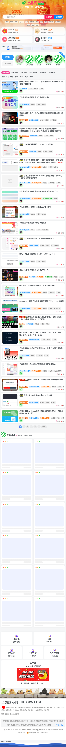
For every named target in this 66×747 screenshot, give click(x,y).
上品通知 (23, 88)
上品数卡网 (24, 721)
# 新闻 (38, 230)
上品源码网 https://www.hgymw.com (31, 730)
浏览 (21, 77)
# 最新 (33, 104)
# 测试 (41, 136)
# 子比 (58, 183)
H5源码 (32, 277)
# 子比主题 (53, 120)
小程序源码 (33, 73)
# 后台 (44, 104)
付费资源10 (24, 151)
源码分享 (43, 73)
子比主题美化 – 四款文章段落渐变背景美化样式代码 (38, 191)
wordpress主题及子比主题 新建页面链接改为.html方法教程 (41, 301)
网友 (28, 25)
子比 (26, 22)
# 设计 (48, 324)
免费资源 (22, 324)
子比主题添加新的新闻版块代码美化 (32, 223)
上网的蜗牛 (39, 725)
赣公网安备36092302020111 (37, 733)
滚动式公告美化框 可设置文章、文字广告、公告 (37, 254)
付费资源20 (24, 418)
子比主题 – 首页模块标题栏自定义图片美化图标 (37, 286)
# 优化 (56, 167)
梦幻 (46, 22)
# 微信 (47, 120)
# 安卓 (30, 88)
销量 (16, 77)
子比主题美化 (24, 104)
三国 (41, 22)
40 (35, 427)
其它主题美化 (36, 198)
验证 (37, 22)
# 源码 (33, 214)
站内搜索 (59, 17)
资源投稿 (49, 17)
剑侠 (37, 25)
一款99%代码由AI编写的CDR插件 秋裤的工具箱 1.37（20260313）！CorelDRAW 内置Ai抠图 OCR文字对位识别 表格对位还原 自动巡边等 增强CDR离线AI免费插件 (41, 131)
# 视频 (45, 183)
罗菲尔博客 (47, 725)
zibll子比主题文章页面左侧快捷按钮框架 (36, 239)
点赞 (26, 77)
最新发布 (5, 73)
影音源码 (40, 277)
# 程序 (46, 136)
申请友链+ (60, 725)
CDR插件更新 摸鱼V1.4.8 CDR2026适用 (36, 144)
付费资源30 (24, 339)
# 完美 (54, 339)
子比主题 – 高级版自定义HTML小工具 (35, 395)
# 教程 (52, 136)
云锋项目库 (23, 725)
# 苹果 (36, 88)
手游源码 (23, 73)
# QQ (41, 120)
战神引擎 (32, 22)
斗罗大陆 (51, 22)
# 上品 (44, 214)
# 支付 (44, 261)
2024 (7, 22)
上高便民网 (15, 725)
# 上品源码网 (55, 245)
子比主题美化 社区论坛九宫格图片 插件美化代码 (37, 364)
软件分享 (52, 73)
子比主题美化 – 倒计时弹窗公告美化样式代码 (41, 380)
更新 (11, 77)
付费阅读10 (24, 120)
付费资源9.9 (24, 136)
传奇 (16, 22)
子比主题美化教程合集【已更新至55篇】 (34, 97)
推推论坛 (45, 721)
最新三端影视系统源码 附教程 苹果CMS (34, 270)
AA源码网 (31, 721)
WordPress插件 (34, 339)
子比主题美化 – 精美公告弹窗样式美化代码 (35, 207)
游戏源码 (14, 73)
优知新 (12, 721)
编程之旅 (39, 721)
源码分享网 (31, 725)
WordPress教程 (25, 167)
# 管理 (50, 167)
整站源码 (48, 277)
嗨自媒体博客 (53, 721)
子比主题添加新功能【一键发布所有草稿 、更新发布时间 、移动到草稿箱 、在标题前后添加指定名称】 (41, 162)
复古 (33, 25)
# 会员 (38, 104)
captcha (21, 22)
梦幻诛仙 (57, 22)
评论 (31, 77)
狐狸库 (17, 721)
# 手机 (41, 88)
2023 (11, 22)
